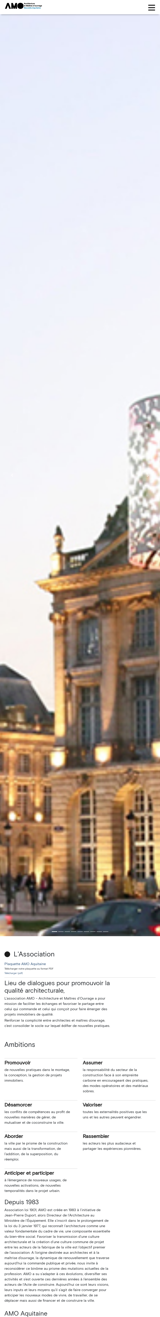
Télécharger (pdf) (13, 973)
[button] (12, 475)
